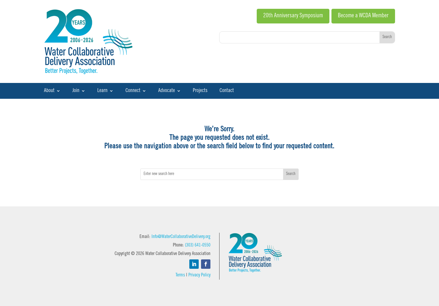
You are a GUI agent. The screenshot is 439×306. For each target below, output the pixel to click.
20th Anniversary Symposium (293, 16)
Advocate (166, 91)
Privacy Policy (199, 275)
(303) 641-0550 (197, 245)
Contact (227, 91)
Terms (180, 275)
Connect (132, 91)
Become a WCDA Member (363, 16)
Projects (200, 91)
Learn (102, 91)
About (49, 91)
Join (75, 91)
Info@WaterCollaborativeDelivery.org (181, 236)
